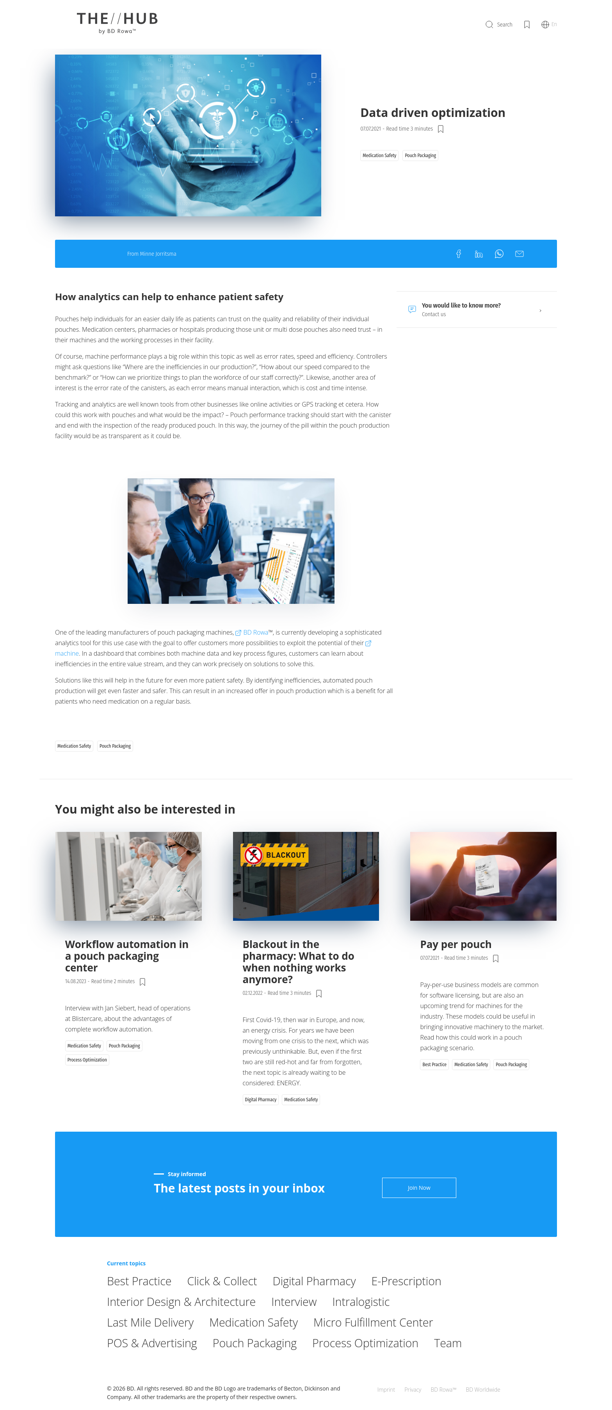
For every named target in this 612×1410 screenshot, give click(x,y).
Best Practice (140, 1301)
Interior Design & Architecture (184, 1321)
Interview (301, 1321)
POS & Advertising (154, 1363)
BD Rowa (255, 667)
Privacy (412, 1374)
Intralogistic (370, 1321)
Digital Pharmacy (321, 1301)
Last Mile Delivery (152, 1342)
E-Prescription (417, 1301)
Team (460, 1363)
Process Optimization (375, 1363)
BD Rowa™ (443, 1374)
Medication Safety (259, 1342)
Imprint (386, 1374)
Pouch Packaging (260, 1363)
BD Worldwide (483, 1374)
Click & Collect (226, 1301)
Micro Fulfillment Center (383, 1342)
